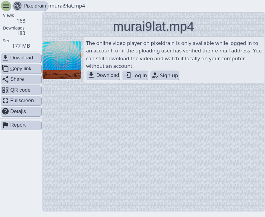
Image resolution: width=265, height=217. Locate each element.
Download (103, 75)
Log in (135, 75)
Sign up (164, 75)
